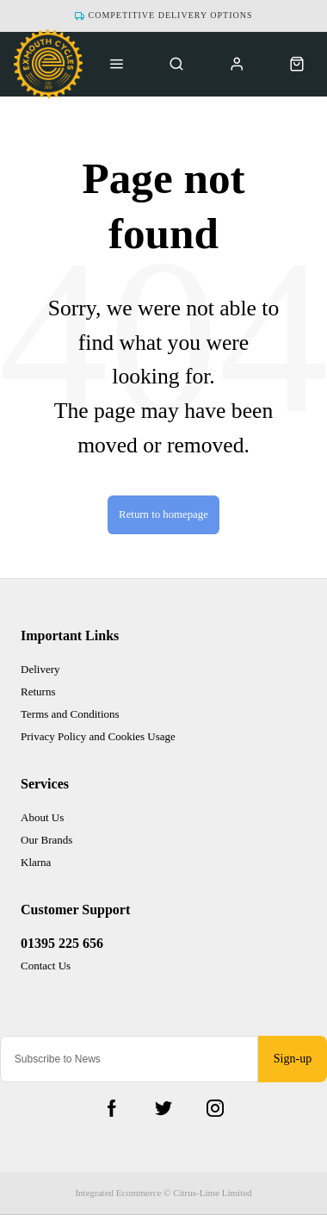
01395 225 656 (62, 943)
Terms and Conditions (70, 713)
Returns (38, 691)
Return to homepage (163, 514)
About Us (42, 817)
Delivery (40, 669)
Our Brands (46, 839)
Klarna (36, 862)
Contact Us (46, 965)
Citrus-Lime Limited (212, 1192)
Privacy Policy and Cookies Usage (98, 736)
